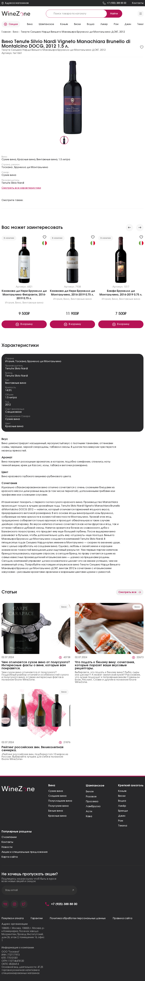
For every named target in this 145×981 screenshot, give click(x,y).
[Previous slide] (129, 227)
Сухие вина (12, 419)
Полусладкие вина (60, 801)
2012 (8, 404)
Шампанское (46, 24)
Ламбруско (93, 806)
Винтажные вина (15, 383)
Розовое (91, 796)
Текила (122, 825)
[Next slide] (139, 227)
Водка (90, 24)
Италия (9, 361)
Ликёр (122, 806)
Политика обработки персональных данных (78, 918)
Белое (90, 791)
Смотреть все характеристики (21, 188)
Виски (77, 24)
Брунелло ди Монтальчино (44, 361)
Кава (89, 816)
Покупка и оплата (13, 918)
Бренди (123, 811)
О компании (9, 837)
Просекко (92, 801)
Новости (7, 847)
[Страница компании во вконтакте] (5, 904)
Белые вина (55, 811)
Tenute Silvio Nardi (16, 368)
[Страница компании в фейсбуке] (14, 904)
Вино (30, 24)
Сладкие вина (57, 796)
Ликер (104, 24)
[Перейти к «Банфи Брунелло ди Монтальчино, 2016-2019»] (120, 261)
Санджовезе (13, 412)
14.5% (8, 390)
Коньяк (64, 24)
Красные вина (14, 426)
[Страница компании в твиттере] (24, 904)
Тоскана (20, 361)
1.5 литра (11, 397)
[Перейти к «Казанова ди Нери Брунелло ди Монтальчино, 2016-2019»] (72, 261)
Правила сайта (122, 918)
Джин (128, 24)
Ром (116, 24)
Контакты (7, 842)
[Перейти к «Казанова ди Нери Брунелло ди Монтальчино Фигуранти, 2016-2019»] (24, 261)
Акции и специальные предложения (24, 852)
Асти (89, 811)
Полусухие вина (58, 806)
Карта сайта (10, 857)
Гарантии (37, 918)
